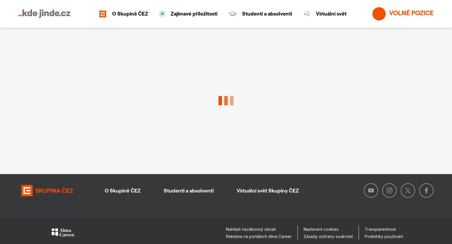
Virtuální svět (325, 13)
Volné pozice (403, 13)
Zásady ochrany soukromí (328, 236)
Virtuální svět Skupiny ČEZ (268, 190)
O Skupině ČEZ (123, 14)
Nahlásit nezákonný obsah (251, 229)
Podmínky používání (384, 236)
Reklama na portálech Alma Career (259, 236)
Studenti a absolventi (260, 13)
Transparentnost (380, 229)
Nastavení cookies (321, 229)
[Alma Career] (63, 233)
